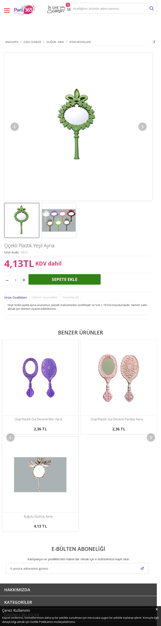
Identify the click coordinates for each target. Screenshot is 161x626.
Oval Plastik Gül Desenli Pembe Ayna (38, 419)
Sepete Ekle (64, 279)
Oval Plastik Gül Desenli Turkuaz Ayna (116, 419)
